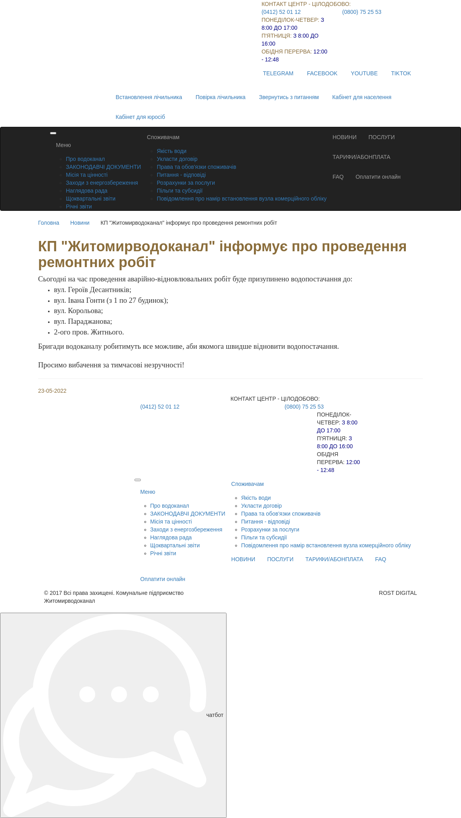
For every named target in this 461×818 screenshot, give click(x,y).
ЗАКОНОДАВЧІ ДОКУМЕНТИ (103, 167)
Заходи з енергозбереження (102, 183)
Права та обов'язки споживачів (196, 167)
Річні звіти (79, 206)
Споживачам (163, 137)
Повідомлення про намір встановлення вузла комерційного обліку (242, 198)
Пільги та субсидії (179, 190)
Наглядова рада (87, 190)
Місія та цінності (87, 175)
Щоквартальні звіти (90, 198)
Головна (48, 223)
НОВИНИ (344, 137)
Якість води (171, 151)
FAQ (338, 177)
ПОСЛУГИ (382, 137)
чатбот (113, 715)
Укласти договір (177, 159)
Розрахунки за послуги (186, 183)
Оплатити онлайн (378, 177)
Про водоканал (85, 159)
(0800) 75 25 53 (362, 12)
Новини (80, 223)
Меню (63, 145)
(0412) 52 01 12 (281, 12)
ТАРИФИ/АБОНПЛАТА (361, 157)
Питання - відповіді (181, 175)
